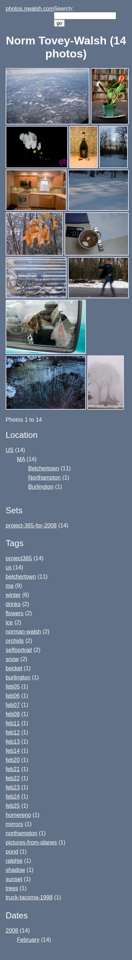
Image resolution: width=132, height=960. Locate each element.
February (28, 940)
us (9, 567)
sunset (14, 879)
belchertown (21, 577)
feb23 (13, 787)
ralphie (14, 861)
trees (12, 888)
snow (12, 659)
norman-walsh (23, 632)
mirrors (14, 824)
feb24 (13, 797)
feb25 (13, 806)
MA (21, 459)
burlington (18, 677)
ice (9, 622)
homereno (18, 815)
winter (13, 595)
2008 (12, 931)
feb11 (13, 723)
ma (9, 586)
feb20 (13, 760)
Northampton (44, 478)
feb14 (13, 751)
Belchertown (43, 468)
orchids (15, 641)
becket (14, 668)
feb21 (13, 769)
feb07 (13, 705)
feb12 (13, 732)
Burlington (41, 487)
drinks (13, 604)
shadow (15, 870)
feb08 (13, 714)
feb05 (13, 687)
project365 (19, 558)
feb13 (13, 742)
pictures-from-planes (31, 842)
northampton (21, 833)
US (9, 450)
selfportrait (19, 650)
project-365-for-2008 (31, 525)
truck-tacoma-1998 (29, 897)
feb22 (13, 778)
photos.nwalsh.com (30, 9)
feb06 (13, 696)
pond (12, 852)
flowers (15, 613)
